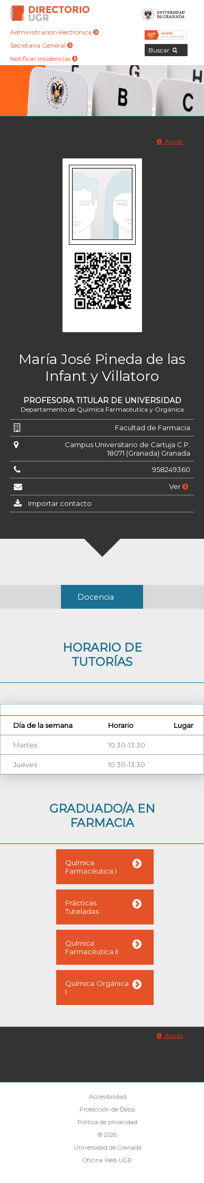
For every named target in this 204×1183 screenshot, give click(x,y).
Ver (178, 486)
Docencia (95, 597)
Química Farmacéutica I (91, 866)
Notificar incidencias (43, 59)
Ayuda (170, 141)
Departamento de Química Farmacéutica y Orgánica (102, 409)
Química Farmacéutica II (91, 947)
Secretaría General (41, 45)
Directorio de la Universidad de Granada (50, 13)
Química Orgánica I (97, 987)
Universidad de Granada (163, 13)
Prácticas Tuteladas (82, 907)
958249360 (171, 469)
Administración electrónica (54, 32)
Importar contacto (60, 503)
